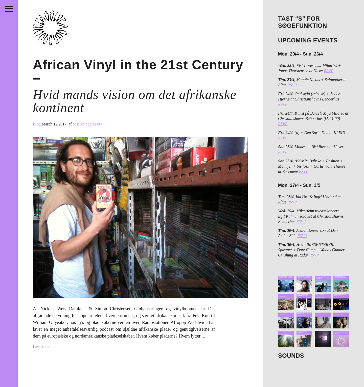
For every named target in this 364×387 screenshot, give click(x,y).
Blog (37, 124)
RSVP (328, 71)
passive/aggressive (88, 124)
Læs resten (41, 347)
